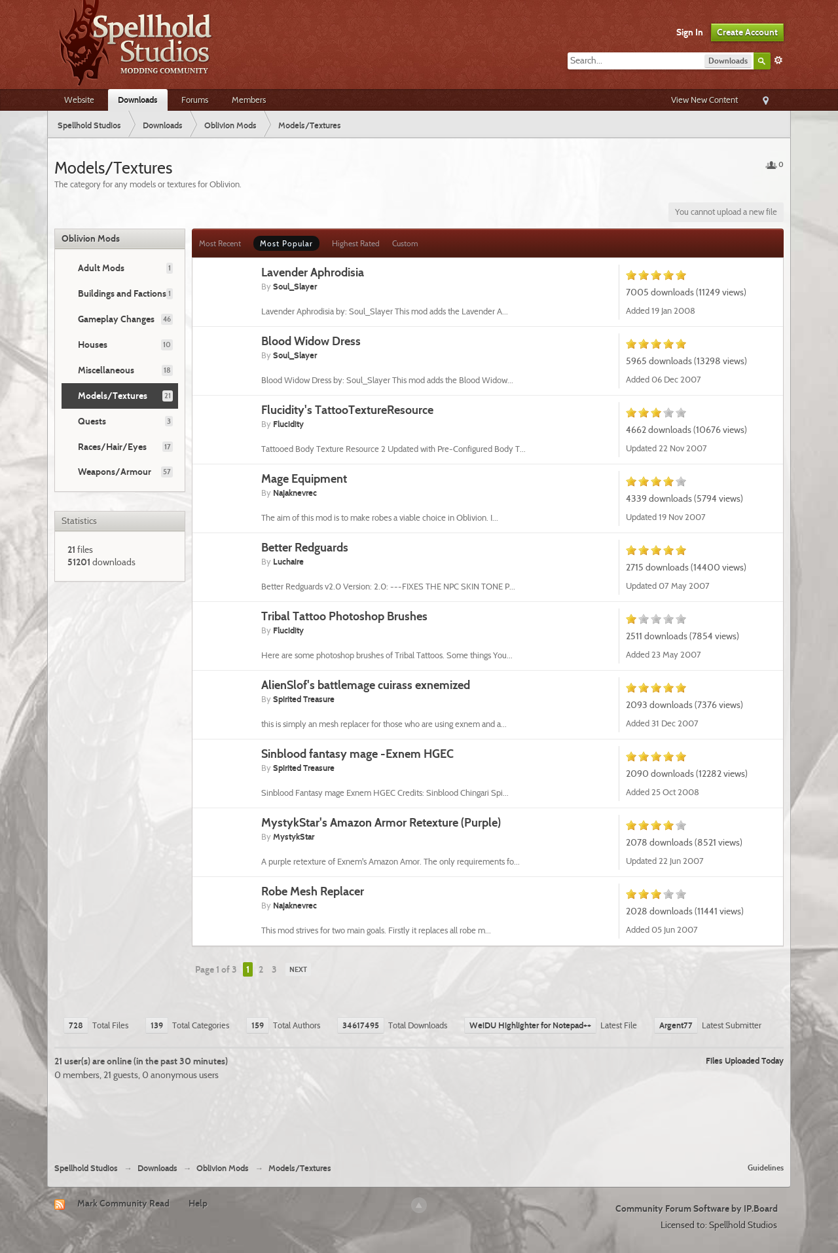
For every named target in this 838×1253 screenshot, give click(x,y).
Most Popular (286, 243)
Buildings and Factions (122, 293)
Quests (92, 421)
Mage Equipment (304, 478)
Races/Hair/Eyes (112, 447)
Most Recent (220, 243)
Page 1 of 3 (216, 969)
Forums (194, 99)
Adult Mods (101, 268)
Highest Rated (356, 243)
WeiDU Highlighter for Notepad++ (530, 1025)
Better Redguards (304, 547)
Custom (405, 243)
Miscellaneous (106, 370)
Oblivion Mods (91, 238)
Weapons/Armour (114, 471)
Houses (92, 344)
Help (198, 1203)
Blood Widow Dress (311, 341)
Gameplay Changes (116, 319)
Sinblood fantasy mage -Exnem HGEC (357, 753)
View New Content (704, 99)
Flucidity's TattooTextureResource (347, 410)
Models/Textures (112, 396)
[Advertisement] (419, 1116)
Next (298, 969)
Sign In (689, 32)
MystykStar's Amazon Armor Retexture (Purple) (381, 822)
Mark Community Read (123, 1203)
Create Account (747, 32)
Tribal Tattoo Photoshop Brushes (344, 616)
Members (249, 99)
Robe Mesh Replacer (312, 891)
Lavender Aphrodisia (312, 272)
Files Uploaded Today (745, 1060)
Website (79, 99)
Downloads (138, 99)
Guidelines (766, 1167)
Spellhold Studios (86, 1168)
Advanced (778, 60)
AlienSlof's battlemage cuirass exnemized (365, 685)
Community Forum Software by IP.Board (696, 1208)
